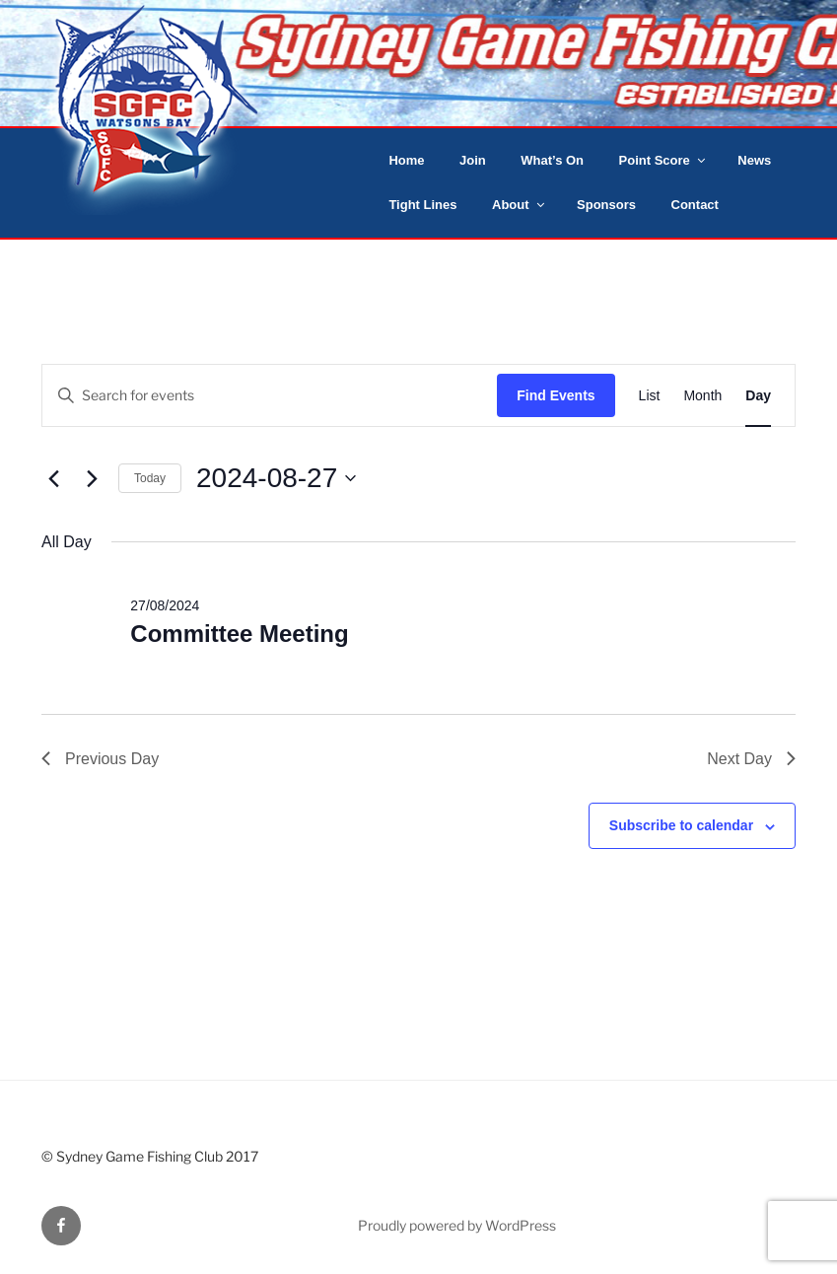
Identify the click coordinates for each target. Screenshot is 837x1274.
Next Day (751, 758)
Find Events (555, 395)
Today (150, 478)
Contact (695, 204)
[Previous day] (53, 478)
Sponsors (606, 204)
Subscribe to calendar (681, 825)
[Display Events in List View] (650, 396)
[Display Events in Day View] (758, 396)
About (519, 204)
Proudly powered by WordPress (457, 1225)
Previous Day (100, 758)
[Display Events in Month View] (702, 396)
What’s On (552, 160)
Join (472, 160)
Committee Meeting (239, 633)
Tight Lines (422, 204)
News (754, 160)
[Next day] (92, 478)
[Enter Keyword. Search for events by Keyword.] (269, 396)
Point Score (663, 160)
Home (406, 160)
